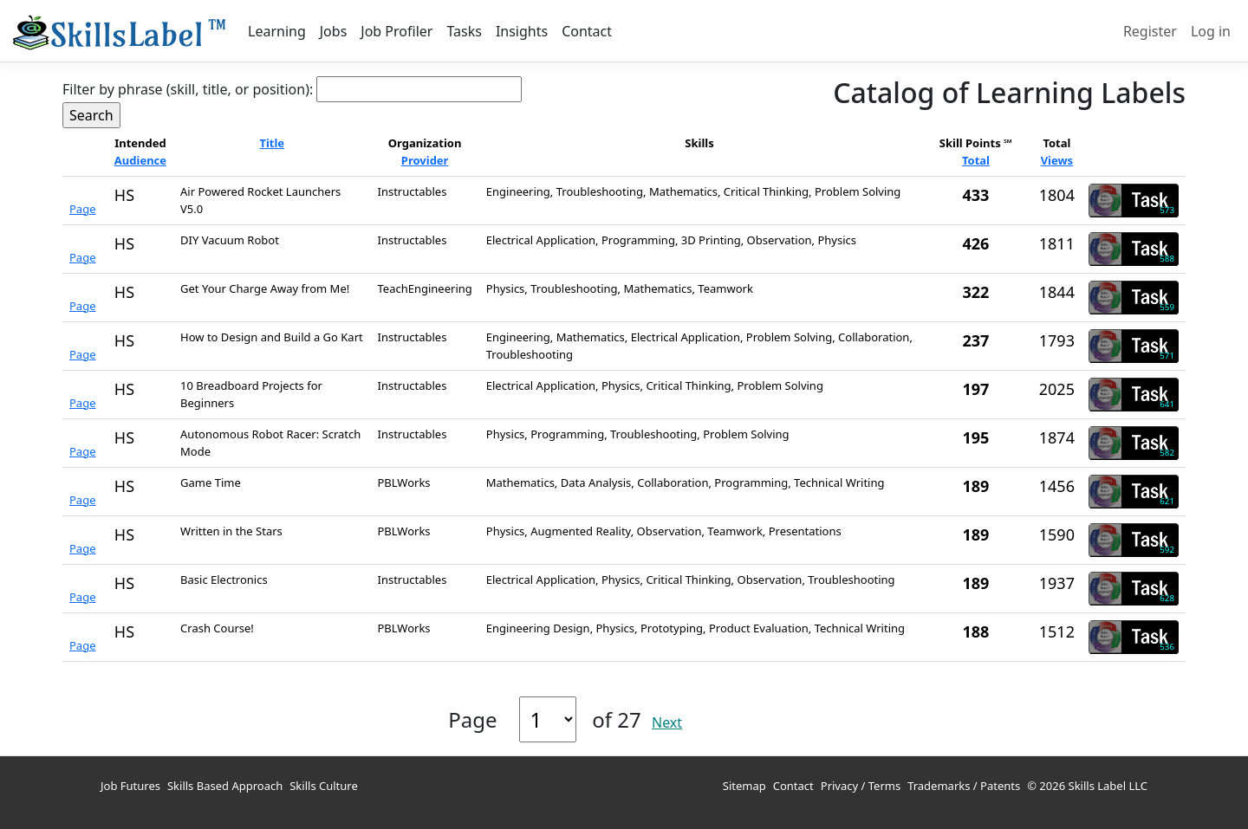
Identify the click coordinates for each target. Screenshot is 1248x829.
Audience (140, 160)
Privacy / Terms (860, 785)
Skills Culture (323, 785)
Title (271, 143)
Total (976, 160)
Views (1057, 160)
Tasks (463, 31)
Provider (425, 160)
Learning (277, 31)
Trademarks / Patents (963, 785)
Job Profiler (396, 31)
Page (82, 209)
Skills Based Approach (225, 785)
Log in (1211, 31)
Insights (522, 31)
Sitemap (744, 785)
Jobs (334, 31)
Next (667, 722)
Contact (587, 31)
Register (1150, 31)
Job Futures (130, 785)
